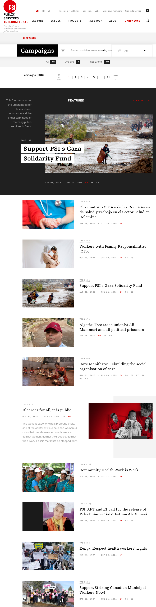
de (81, 379)
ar (86, 379)
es (97, 182)
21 (108, 77)
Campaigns (132, 21)
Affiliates (75, 11)
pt (137, 375)
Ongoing (72, 62)
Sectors (37, 21)
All (51, 62)
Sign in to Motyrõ (133, 11)
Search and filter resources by (86, 50)
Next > (115, 77)
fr (92, 182)
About (113, 21)
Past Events (99, 62)
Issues (56, 21)
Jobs (97, 11)
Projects (75, 21)
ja (143, 375)
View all (139, 101)
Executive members (112, 11)
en (86, 182)
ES (49, 11)
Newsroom (95, 21)
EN (37, 11)
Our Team (87, 11)
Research (63, 11)
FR (43, 11)
